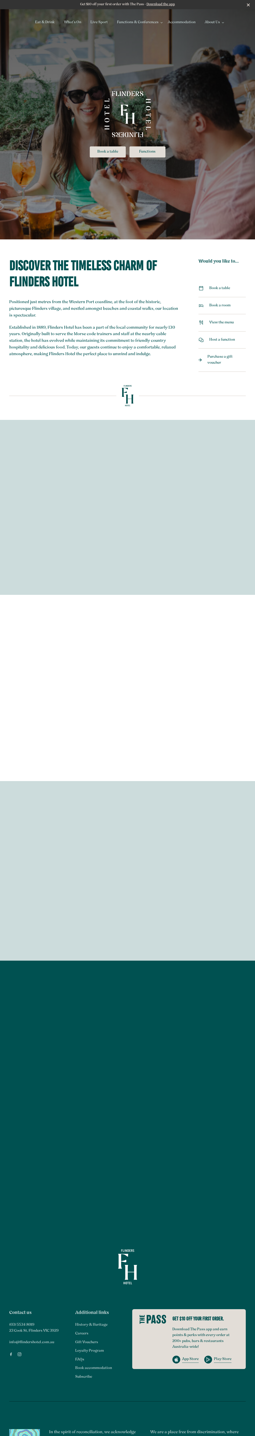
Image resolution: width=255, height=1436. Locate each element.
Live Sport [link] (99, 22)
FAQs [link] (79, 1359)
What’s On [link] (72, 22)
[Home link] (128, 1267)
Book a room (222, 305)
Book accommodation (93, 1368)
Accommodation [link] (181, 22)
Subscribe (83, 1377)
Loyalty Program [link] (89, 1351)
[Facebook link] (10, 1354)
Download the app (161, 4)
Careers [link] (81, 1333)
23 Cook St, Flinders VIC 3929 (34, 1331)
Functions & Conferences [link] (138, 22)
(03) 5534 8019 (21, 1325)
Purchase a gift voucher (222, 360)
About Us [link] (212, 22)
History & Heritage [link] (91, 1325)
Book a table (107, 152)
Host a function (222, 340)
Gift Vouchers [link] (86, 1342)
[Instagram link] (19, 1354)
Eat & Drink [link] (45, 22)
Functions (147, 152)
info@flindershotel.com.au (31, 1342)
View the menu (222, 322)
